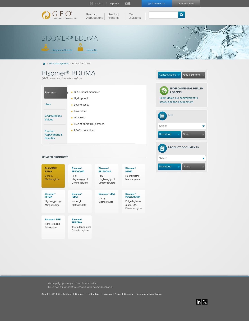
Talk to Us (91, 50)
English (99, 3)
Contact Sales (167, 74)
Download (165, 134)
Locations (107, 294)
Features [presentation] (50, 92)
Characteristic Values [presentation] (53, 117)
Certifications (65, 294)
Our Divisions (135, 16)
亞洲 (127, 3)
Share (186, 134)
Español (114, 3)
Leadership (92, 294)
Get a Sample (191, 74)
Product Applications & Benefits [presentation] (53, 135)
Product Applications (94, 16)
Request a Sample (62, 50)
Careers (128, 294)
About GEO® (48, 294)
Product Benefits (113, 16)
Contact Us (158, 3)
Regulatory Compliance (149, 294)
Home (45, 63)
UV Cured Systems (59, 63)
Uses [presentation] (48, 104)
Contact (79, 294)
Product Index (187, 3)
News (118, 294)
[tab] (55, 93)
